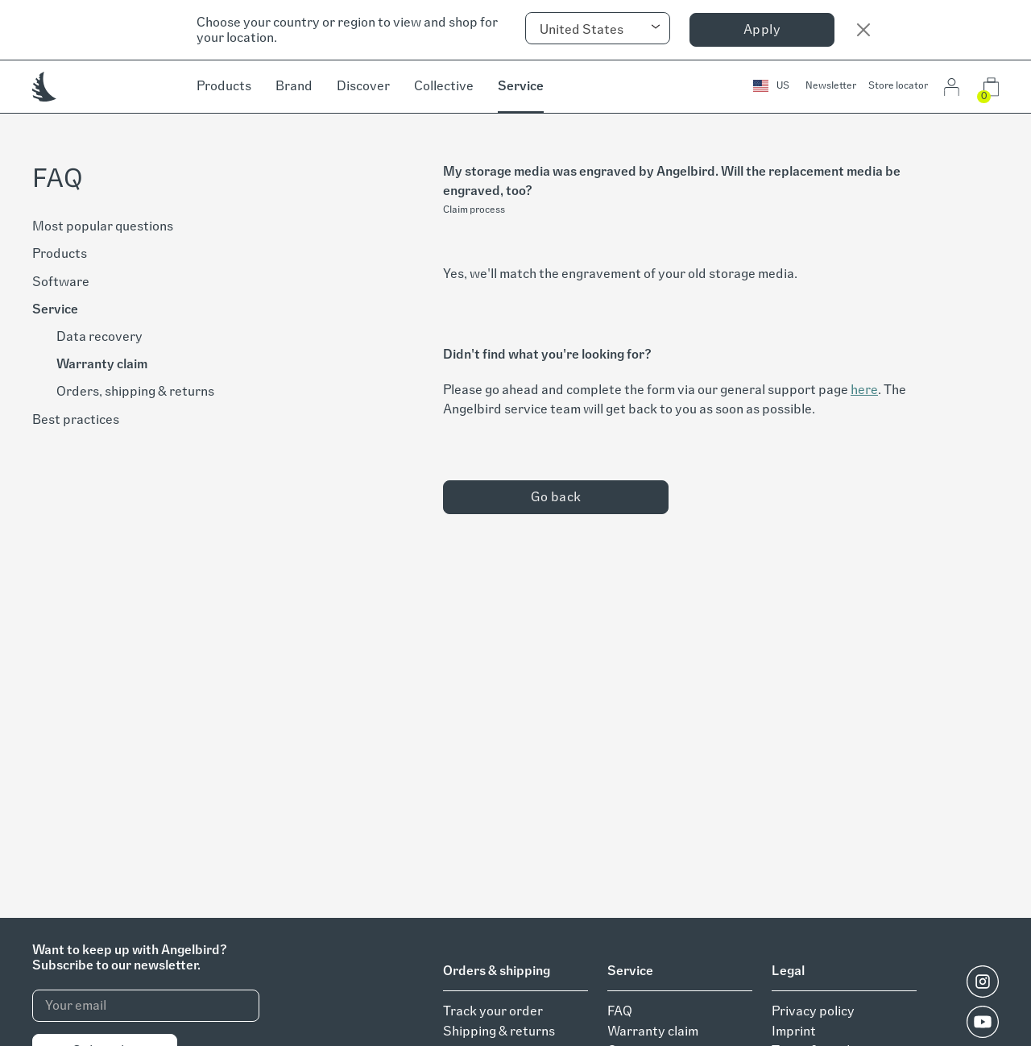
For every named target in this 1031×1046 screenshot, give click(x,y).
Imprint (794, 1031)
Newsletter (830, 85)
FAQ (619, 1011)
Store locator (898, 85)
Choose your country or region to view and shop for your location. (347, 30)
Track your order (493, 1011)
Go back (556, 496)
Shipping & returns (499, 1031)
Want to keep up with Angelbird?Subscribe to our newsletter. (129, 957)
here (864, 389)
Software (60, 281)
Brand (294, 85)
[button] (771, 86)
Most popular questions (102, 226)
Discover (363, 85)
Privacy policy (813, 1011)
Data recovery (99, 336)
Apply (761, 29)
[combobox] (597, 28)
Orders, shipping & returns (135, 391)
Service (521, 85)
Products (224, 85)
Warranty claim (101, 363)
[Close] (863, 29)
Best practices (75, 419)
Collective (444, 85)
